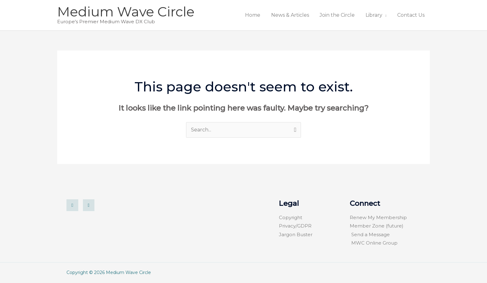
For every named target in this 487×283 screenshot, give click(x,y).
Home (275, 15)
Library (381, 15)
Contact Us (413, 15)
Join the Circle (349, 15)
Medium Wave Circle (125, 11)
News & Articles (308, 15)
